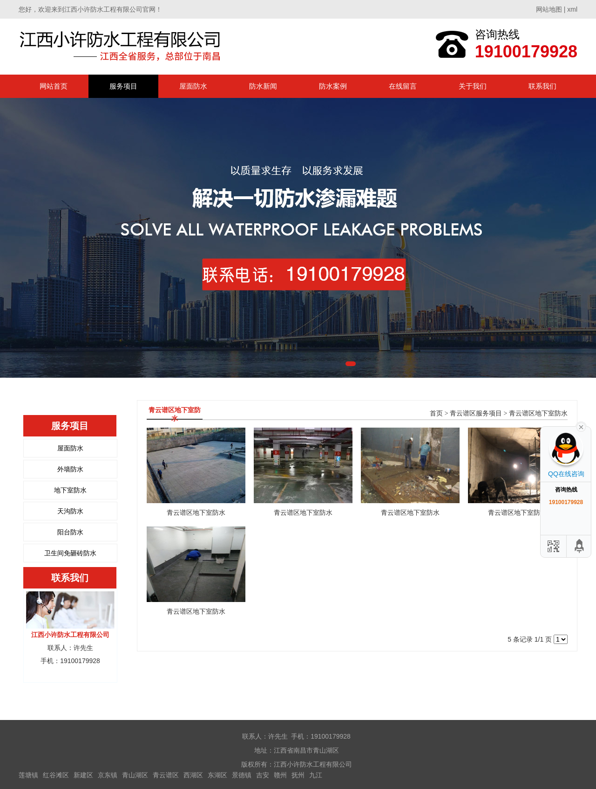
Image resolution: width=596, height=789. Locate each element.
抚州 (298, 775)
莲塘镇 (28, 775)
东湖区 (217, 775)
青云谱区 (166, 775)
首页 (436, 413)
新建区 (83, 775)
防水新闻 (263, 86)
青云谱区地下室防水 (538, 413)
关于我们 (473, 86)
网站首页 (54, 86)
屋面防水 (193, 86)
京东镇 (107, 775)
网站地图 (549, 9)
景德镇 (241, 775)
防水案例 (333, 86)
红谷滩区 (56, 775)
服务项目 (123, 86)
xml (572, 9)
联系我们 (542, 86)
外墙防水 (70, 469)
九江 (315, 775)
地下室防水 (70, 490)
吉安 (262, 775)
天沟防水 (70, 511)
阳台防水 (70, 532)
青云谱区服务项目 (476, 413)
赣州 (280, 775)
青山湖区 (135, 775)
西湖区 (193, 775)
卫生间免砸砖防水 (70, 553)
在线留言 (403, 86)
